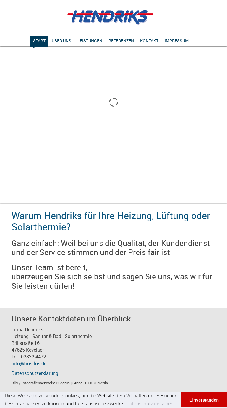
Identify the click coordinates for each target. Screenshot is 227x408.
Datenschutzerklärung (35, 373)
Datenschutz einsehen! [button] (150, 403)
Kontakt (149, 40)
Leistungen (89, 40)
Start (39, 40)
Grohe (77, 383)
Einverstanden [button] (204, 400)
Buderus (63, 383)
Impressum (177, 40)
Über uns (61, 40)
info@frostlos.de (29, 363)
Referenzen (121, 40)
